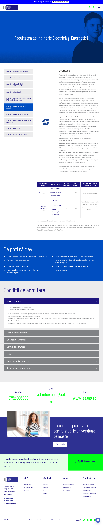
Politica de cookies (56, 520)
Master (45, 488)
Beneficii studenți (88, 485)
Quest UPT (66, 491)
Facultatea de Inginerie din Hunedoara (17, 114)
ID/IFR (45, 494)
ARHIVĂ (78, 520)
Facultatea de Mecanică (13, 128)
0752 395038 (18, 398)
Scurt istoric (27, 485)
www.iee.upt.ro (84, 398)
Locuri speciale (67, 488)
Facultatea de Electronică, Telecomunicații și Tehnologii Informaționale (18, 99)
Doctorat (46, 491)
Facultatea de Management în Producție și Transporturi (18, 121)
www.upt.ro (8, 494)
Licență (45, 485)
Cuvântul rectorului (29, 488)
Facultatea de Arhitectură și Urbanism (17, 72)
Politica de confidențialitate (37, 520)
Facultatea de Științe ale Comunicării (16, 135)
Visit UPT (26, 491)
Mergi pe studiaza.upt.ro (60, 1)
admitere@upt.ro (10, 504)
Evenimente (87, 496)
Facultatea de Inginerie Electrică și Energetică (16, 107)
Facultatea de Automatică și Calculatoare (18, 78)
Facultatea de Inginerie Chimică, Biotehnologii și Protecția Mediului (16, 85)
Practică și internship (89, 493)
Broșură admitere (68, 485)
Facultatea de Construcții (13, 92)
